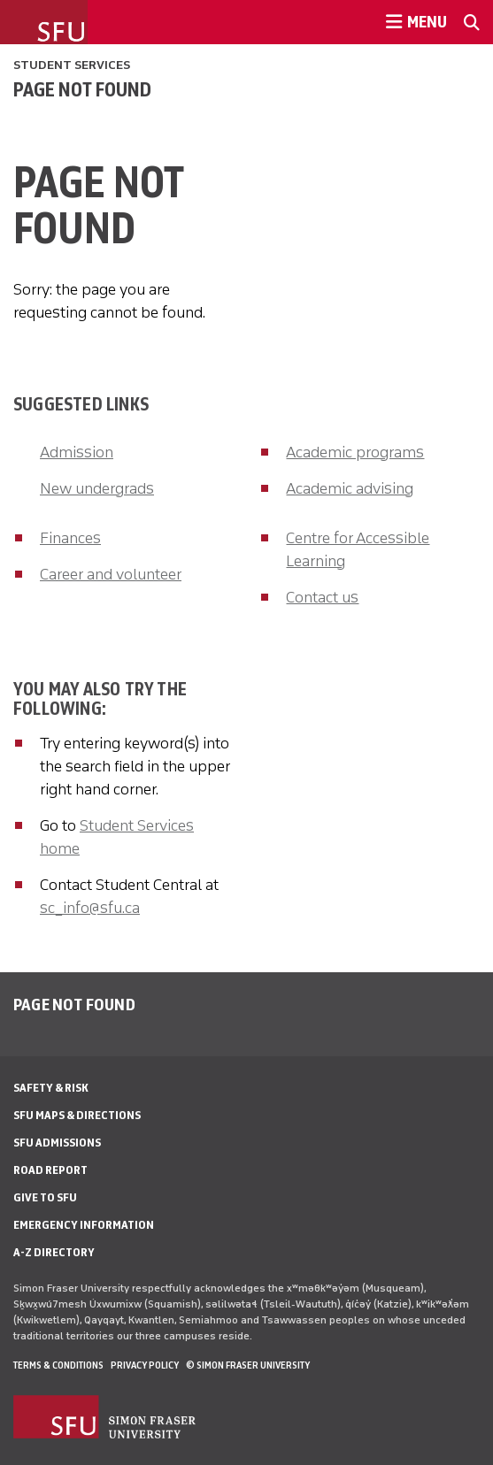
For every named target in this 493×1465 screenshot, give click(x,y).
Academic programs (355, 452)
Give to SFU (45, 1197)
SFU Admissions (57, 1142)
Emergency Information (83, 1224)
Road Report (50, 1169)
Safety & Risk (51, 1087)
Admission (76, 452)
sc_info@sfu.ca (90, 907)
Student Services (71, 65)
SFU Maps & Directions (77, 1115)
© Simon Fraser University (248, 1365)
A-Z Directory (54, 1252)
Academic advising (349, 488)
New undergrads (97, 488)
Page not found (82, 89)
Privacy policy (145, 1365)
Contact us (322, 597)
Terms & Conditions (58, 1365)
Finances (70, 538)
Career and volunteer (110, 574)
